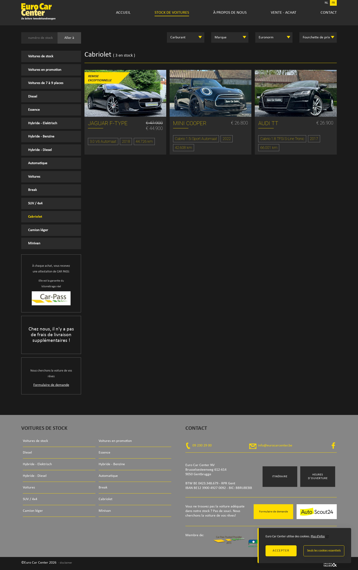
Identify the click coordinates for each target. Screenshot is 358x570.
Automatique (37, 163)
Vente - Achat (283, 13)
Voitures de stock (40, 56)
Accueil (123, 13)
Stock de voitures (172, 13)
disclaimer (66, 562)
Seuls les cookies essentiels (324, 550)
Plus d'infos (318, 536)
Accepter (281, 550)
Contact (329, 13)
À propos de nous (230, 13)
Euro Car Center (52, 11)
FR (333, 2)
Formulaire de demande (51, 385)
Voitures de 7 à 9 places (45, 83)
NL (326, 2)
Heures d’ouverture (318, 476)
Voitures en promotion (44, 70)
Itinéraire (279, 476)
